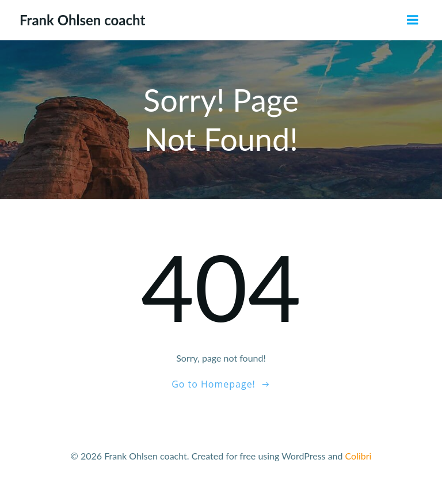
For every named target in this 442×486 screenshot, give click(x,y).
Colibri (358, 455)
